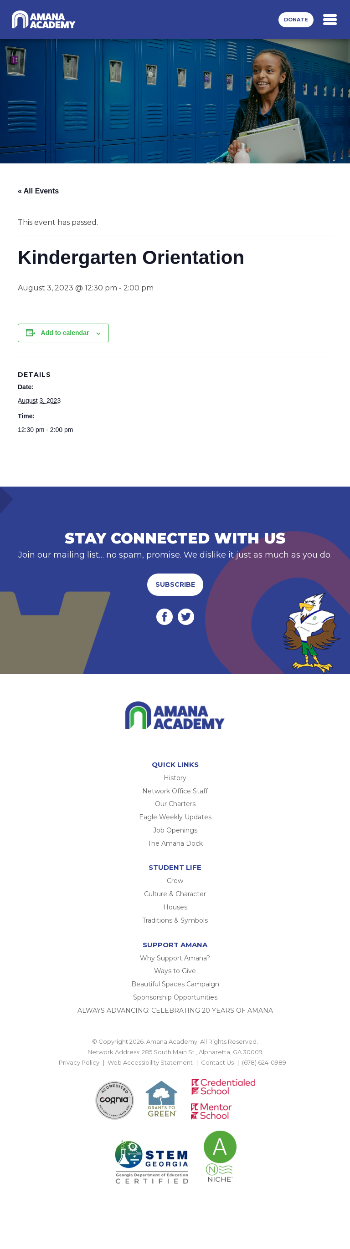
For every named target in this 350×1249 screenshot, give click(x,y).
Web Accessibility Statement (150, 1062)
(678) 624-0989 (264, 1062)
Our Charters (175, 804)
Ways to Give (175, 971)
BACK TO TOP (175, 1073)
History (175, 778)
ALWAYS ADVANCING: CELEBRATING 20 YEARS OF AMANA (175, 1010)
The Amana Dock (175, 843)
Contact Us (217, 1062)
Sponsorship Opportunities (175, 997)
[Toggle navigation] (330, 19)
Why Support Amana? (175, 958)
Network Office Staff (175, 791)
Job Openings (175, 830)
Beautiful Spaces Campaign (175, 984)
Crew (175, 881)
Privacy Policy (79, 1062)
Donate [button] (296, 19)
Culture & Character (175, 894)
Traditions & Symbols (175, 920)
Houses (175, 907)
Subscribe (175, 584)
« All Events (38, 191)
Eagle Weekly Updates (175, 817)
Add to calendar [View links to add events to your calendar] (65, 332)
